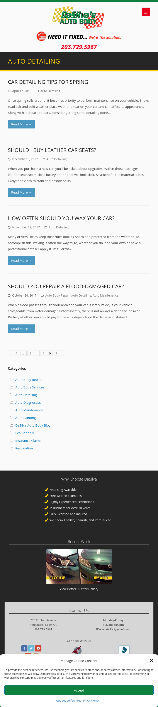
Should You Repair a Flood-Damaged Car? (66, 286)
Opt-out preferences (68, 700)
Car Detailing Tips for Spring (48, 81)
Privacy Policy (91, 700)
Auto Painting (25, 417)
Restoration (24, 448)
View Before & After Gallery (79, 589)
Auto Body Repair (57, 295)
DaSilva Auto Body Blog (33, 425)
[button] (151, 660)
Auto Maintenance (105, 295)
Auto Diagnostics (28, 402)
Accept (79, 690)
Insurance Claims (28, 440)
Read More (21, 124)
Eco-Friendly (24, 433)
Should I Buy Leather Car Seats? (52, 150)
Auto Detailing (50, 91)
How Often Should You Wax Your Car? (61, 218)
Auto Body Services (29, 387)
